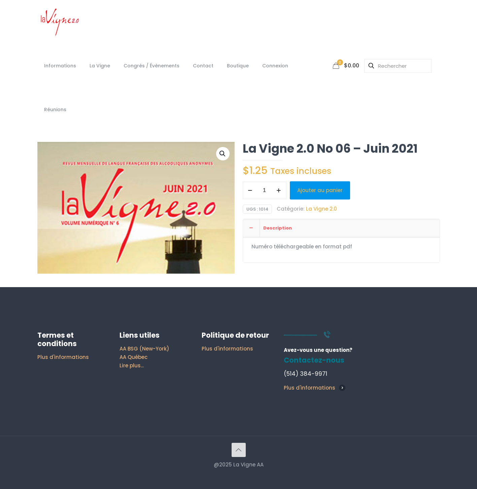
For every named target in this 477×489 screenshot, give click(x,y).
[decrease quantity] (250, 190)
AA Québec (133, 357)
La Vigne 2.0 (321, 208)
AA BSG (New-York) (144, 348)
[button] (223, 153)
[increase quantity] (279, 190)
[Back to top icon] (239, 450)
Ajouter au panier (320, 190)
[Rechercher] (398, 66)
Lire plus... (132, 365)
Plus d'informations (63, 357)
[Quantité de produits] (264, 190)
